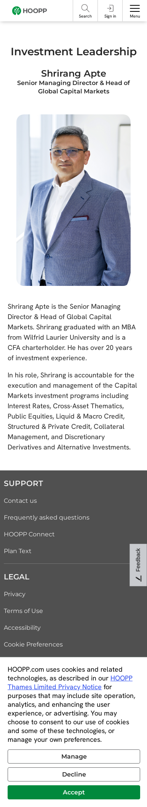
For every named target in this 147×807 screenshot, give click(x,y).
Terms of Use (23, 610)
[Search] (85, 8)
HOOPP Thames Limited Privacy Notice (70, 682)
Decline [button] (74, 774)
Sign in (110, 16)
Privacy (15, 594)
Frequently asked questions (46, 517)
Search (85, 16)
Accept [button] (74, 792)
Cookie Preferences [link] (33, 644)
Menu (135, 16)
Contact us (20, 500)
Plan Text (18, 551)
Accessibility (22, 627)
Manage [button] (74, 756)
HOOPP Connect (29, 534)
